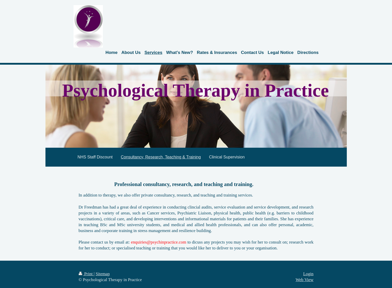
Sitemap (103, 273)
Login (308, 273)
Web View (304, 279)
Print (86, 273)
